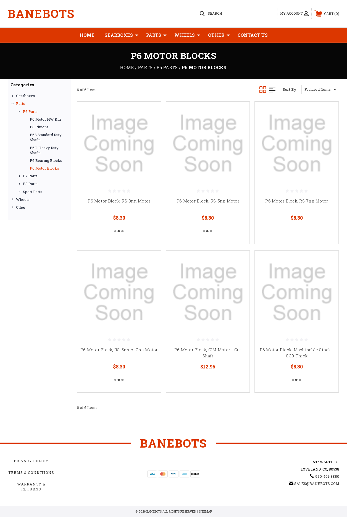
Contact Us (253, 35)
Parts (156, 35)
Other (219, 35)
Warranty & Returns (31, 487)
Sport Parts (32, 191)
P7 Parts (30, 175)
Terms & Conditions (31, 472)
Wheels (187, 35)
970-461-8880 (327, 476)
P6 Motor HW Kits (46, 119)
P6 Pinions (39, 126)
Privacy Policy (31, 460)
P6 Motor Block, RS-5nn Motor (208, 201)
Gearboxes (121, 35)
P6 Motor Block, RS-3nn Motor (119, 201)
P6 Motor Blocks (44, 168)
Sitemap (205, 511)
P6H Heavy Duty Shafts (44, 150)
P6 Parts (30, 111)
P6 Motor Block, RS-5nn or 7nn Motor (119, 349)
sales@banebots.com (316, 483)
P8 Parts (30, 183)
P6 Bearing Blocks (46, 160)
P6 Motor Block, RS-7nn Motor (296, 201)
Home (87, 35)
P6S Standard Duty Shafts (46, 137)
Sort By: (290, 89)
